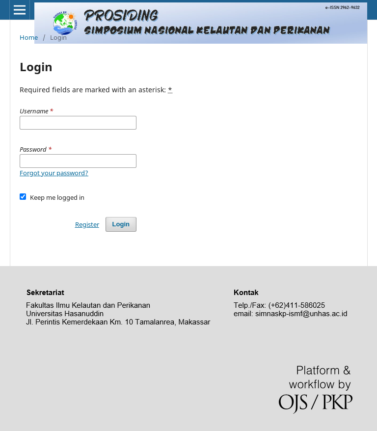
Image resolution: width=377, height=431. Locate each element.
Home (29, 37)
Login (121, 224)
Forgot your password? (54, 172)
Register (87, 224)
